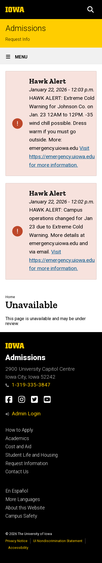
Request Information (26, 463)
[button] (90, 9)
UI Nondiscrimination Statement (57, 541)
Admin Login (26, 413)
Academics (17, 438)
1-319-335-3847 (27, 385)
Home (10, 297)
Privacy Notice (16, 541)
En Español (16, 491)
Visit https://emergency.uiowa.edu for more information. (62, 156)
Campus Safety (21, 516)
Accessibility (18, 548)
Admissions (25, 28)
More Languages (22, 499)
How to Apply (19, 430)
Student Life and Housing (31, 455)
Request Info (17, 39)
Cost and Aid (18, 446)
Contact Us (17, 471)
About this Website (25, 508)
